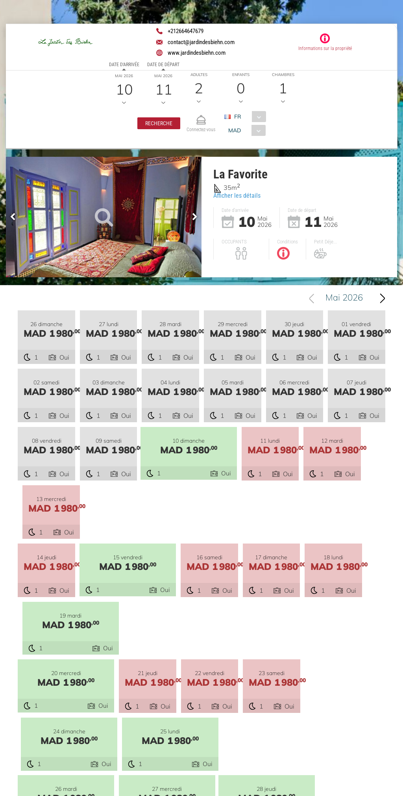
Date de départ (163, 64)
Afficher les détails (237, 195)
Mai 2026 (344, 298)
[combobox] (248, 116)
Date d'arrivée (124, 64)
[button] (158, 123)
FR (237, 116)
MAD (234, 130)
